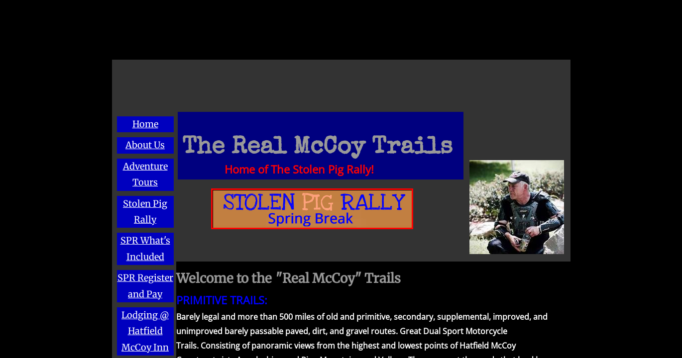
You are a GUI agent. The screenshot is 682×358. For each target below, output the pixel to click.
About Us (145, 145)
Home (145, 124)
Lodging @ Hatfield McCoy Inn (145, 331)
